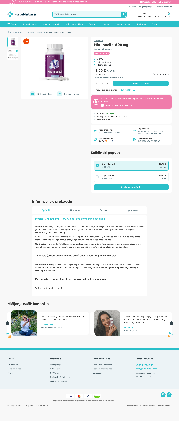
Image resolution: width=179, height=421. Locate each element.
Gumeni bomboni (123, 24)
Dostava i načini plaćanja (60, 377)
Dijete (154, 24)
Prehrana (141, 24)
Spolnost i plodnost (35, 32)
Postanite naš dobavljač (102, 369)
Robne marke (55, 369)
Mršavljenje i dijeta (74, 24)
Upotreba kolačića (147, 406)
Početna (12, 32)
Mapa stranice (132, 406)
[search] (89, 14)
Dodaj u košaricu (141, 83)
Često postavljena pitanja (140, 7)
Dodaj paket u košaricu (131, 187)
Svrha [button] (11, 24)
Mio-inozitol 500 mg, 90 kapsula (58, 32)
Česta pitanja (55, 365)
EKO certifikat (12, 365)
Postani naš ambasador (102, 365)
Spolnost (93, 24)
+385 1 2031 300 (127, 90)
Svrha (22, 32)
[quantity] (102, 83)
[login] (157, 14)
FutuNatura (98, 41)
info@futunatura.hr (163, 7)
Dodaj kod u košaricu (157, 2)
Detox (106, 24)
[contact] (144, 14)
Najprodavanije (29, 24)
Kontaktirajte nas (14, 369)
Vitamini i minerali (51, 24)
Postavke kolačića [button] (164, 406)
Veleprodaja (97, 373)
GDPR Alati (54, 373)
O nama (10, 373)
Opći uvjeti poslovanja (59, 381)
